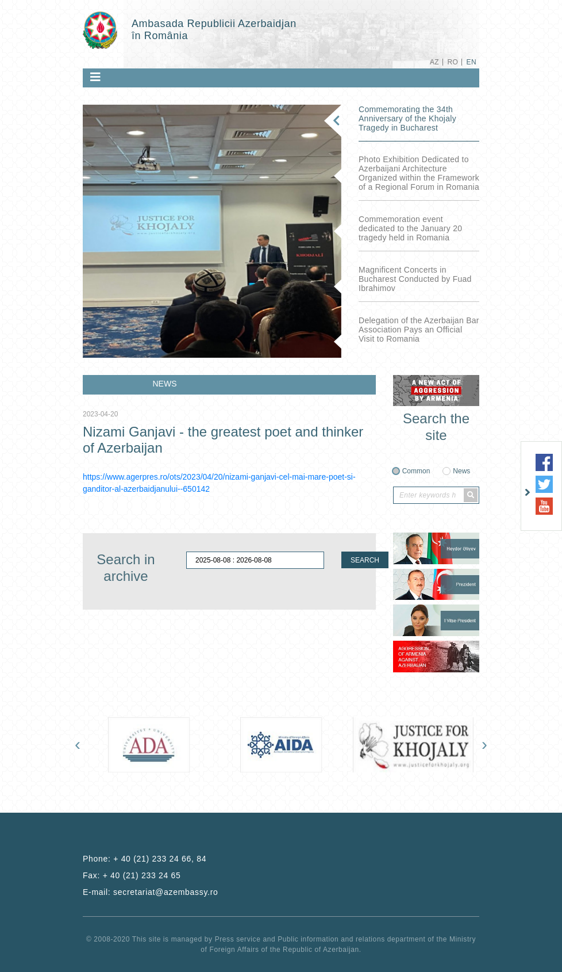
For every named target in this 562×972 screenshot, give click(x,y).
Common (416, 471)
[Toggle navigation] (95, 77)
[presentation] (77, 744)
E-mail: (150, 892)
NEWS (165, 383)
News (461, 471)
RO (452, 62)
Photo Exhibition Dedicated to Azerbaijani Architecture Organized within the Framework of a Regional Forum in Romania (419, 173)
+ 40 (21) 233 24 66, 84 (159, 858)
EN (471, 62)
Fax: (132, 875)
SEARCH (365, 560)
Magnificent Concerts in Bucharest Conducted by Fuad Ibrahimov (415, 279)
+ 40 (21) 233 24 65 (142, 875)
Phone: (144, 858)
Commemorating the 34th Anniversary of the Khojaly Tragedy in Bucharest (407, 118)
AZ (434, 62)
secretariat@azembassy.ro (165, 892)
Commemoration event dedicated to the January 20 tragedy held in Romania (410, 228)
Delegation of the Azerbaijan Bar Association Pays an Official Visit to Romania (419, 329)
